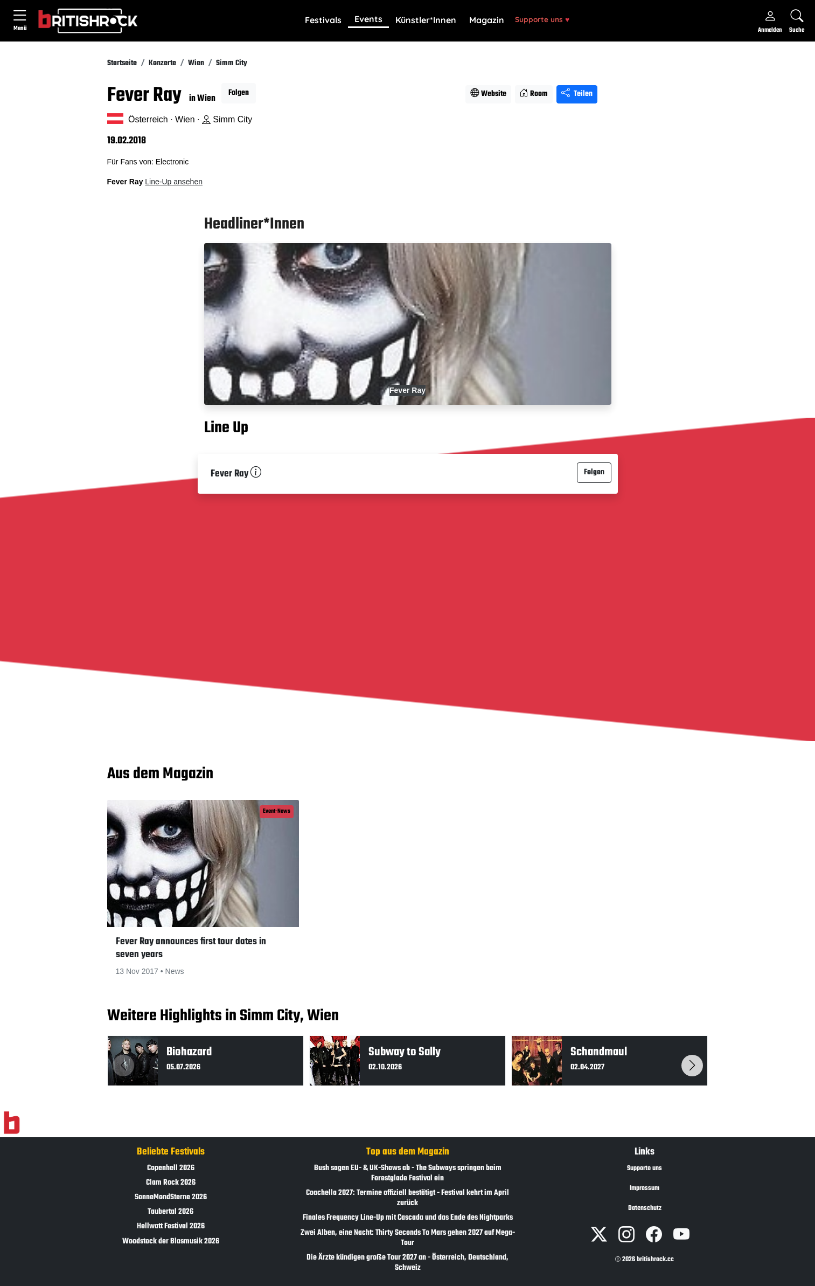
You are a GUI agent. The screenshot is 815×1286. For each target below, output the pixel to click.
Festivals (323, 20)
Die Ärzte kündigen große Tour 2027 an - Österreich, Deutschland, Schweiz (407, 1263)
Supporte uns (542, 19)
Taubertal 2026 (170, 1212)
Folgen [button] (238, 93)
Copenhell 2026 (170, 1168)
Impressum (644, 1188)
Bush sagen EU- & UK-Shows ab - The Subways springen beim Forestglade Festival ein (407, 1173)
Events (368, 18)
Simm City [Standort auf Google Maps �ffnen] (227, 119)
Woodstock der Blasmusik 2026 (170, 1241)
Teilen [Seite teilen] (577, 94)
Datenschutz (644, 1208)
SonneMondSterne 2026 (171, 1197)
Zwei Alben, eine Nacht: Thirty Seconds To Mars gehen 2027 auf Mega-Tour (408, 1238)
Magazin (486, 20)
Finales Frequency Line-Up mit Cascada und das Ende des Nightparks (408, 1218)
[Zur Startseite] (11, 1122)
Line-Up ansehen (174, 181)
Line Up (226, 428)
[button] (323, 20)
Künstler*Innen (425, 20)
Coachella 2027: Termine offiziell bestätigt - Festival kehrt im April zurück (407, 1198)
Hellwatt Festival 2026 (171, 1226)
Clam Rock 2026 (171, 1183)
